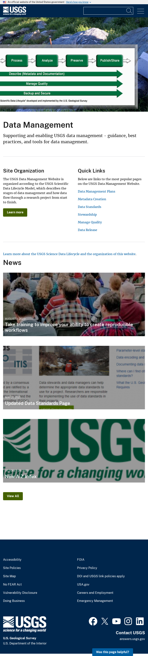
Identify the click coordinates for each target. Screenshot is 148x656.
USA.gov (83, 584)
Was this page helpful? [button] (112, 652)
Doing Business (14, 601)
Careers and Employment (95, 593)
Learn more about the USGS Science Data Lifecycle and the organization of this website (69, 254)
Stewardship (87, 214)
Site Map (9, 576)
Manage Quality (90, 222)
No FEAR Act (12, 584)
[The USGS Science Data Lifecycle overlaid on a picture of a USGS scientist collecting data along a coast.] (74, 64)
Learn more (15, 212)
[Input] (108, 11)
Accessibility (12, 559)
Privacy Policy (87, 568)
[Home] (14, 14)
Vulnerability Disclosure (20, 593)
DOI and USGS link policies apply (101, 576)
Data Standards (89, 207)
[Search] (129, 11)
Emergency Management (95, 601)
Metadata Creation (92, 199)
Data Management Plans (96, 191)
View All (13, 496)
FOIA (80, 559)
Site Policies (12, 568)
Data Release (87, 230)
